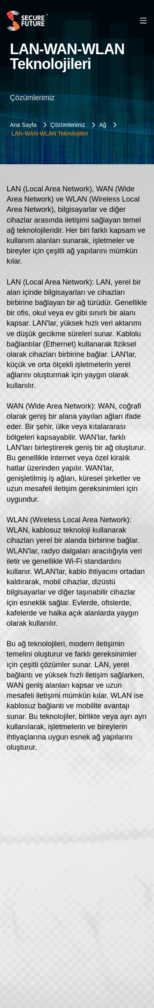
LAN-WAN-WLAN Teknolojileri (49, 133)
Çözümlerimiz (68, 125)
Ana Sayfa (23, 125)
